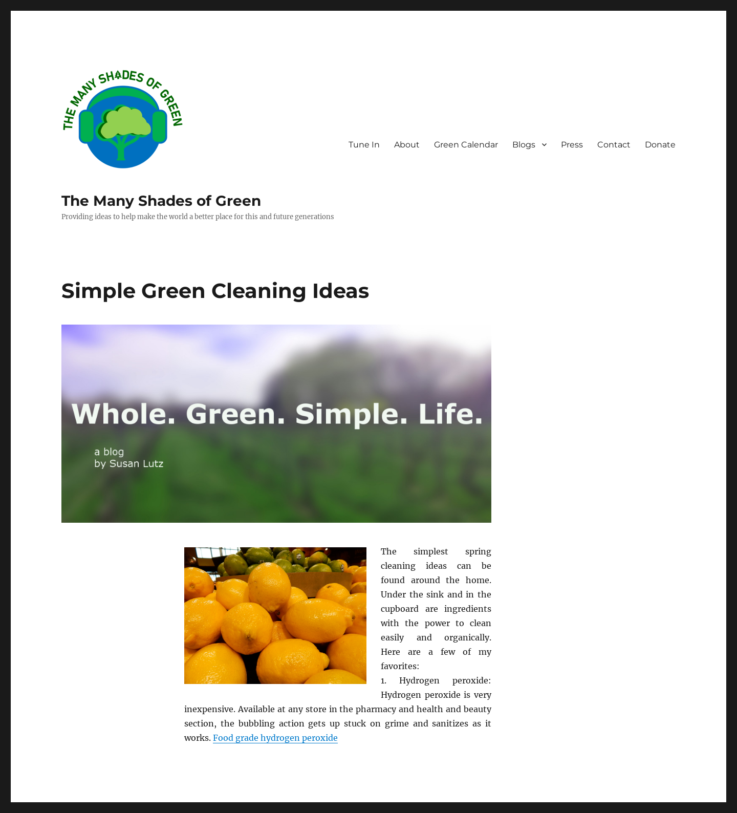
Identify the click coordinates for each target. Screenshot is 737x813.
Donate (660, 144)
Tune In (364, 144)
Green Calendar (466, 144)
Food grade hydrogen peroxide (275, 738)
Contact (614, 144)
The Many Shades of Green (161, 200)
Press (572, 144)
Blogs (523, 144)
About (407, 144)
